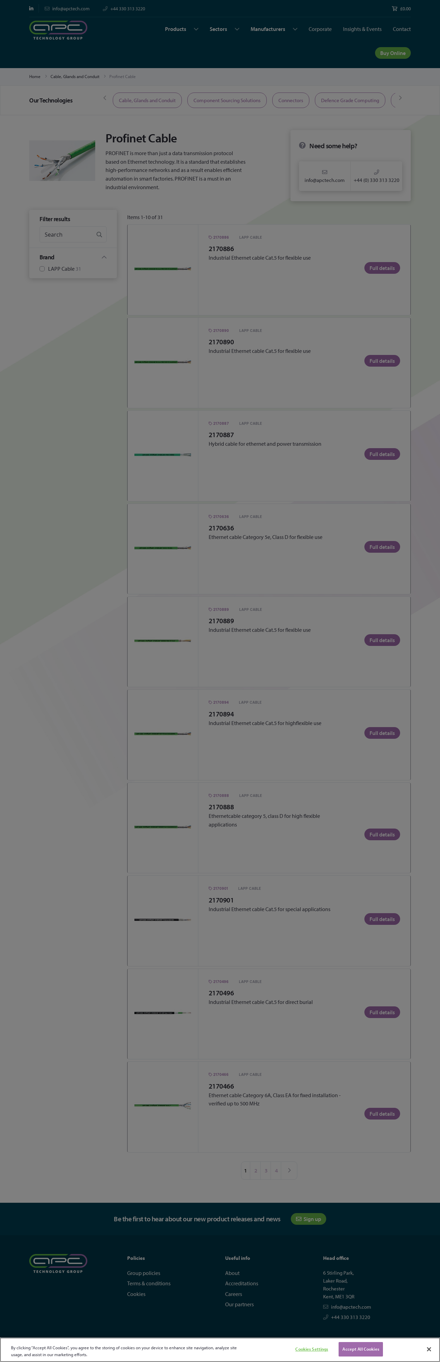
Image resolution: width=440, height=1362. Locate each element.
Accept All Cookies (360, 1349)
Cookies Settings (311, 1349)
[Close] (429, 1349)
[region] (220, 1350)
